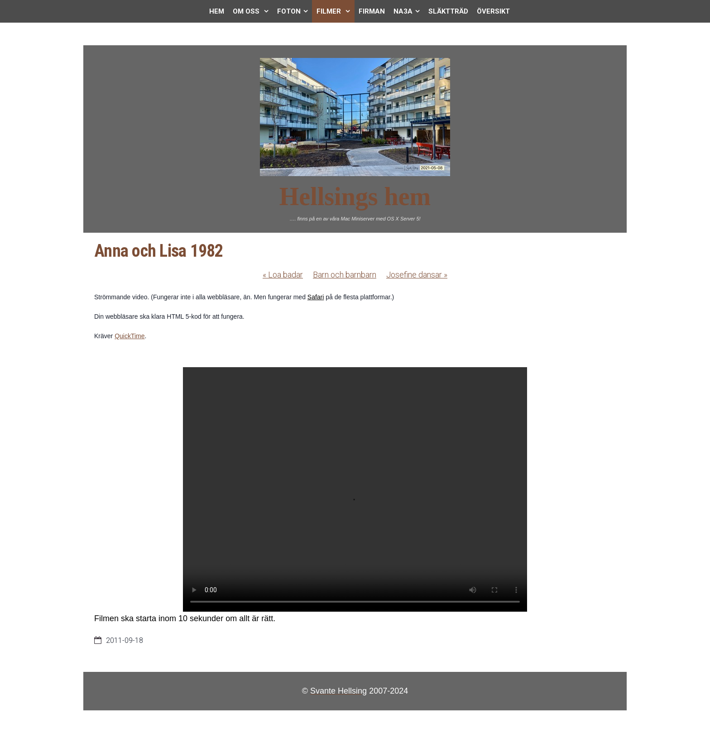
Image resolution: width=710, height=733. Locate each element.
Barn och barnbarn (344, 274)
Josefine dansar (416, 274)
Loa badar (283, 274)
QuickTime (129, 336)
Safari (315, 297)
